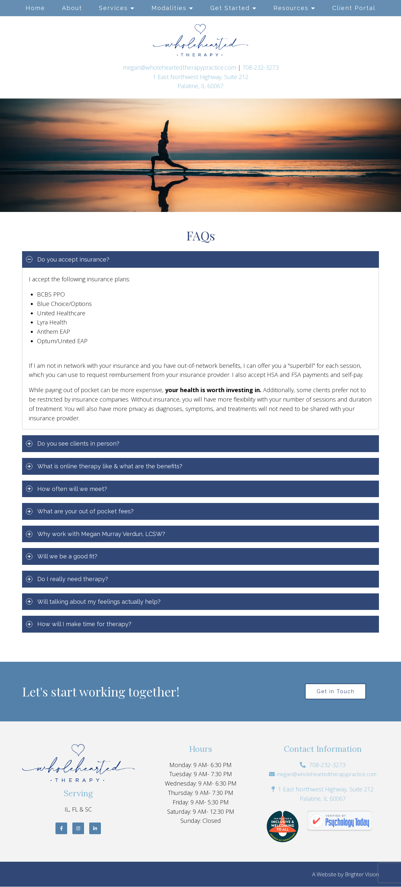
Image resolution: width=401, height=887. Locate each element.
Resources (291, 8)
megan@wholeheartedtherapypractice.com (179, 67)
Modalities (169, 8)
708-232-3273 (260, 67)
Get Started (230, 8)
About (72, 8)
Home (35, 8)
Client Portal (353, 8)
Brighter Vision (362, 874)
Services (113, 8)
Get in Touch (336, 691)
